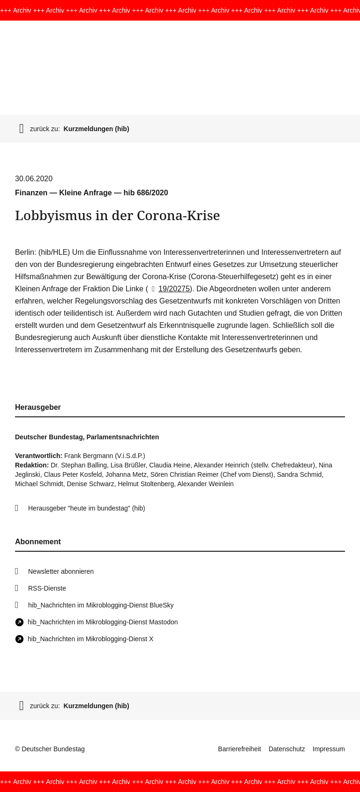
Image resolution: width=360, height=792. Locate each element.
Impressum (329, 749)
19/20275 (169, 289)
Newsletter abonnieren (61, 571)
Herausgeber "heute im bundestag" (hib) (86, 508)
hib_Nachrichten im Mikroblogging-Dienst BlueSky (100, 605)
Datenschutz (287, 749)
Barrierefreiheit (239, 749)
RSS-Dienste (47, 588)
